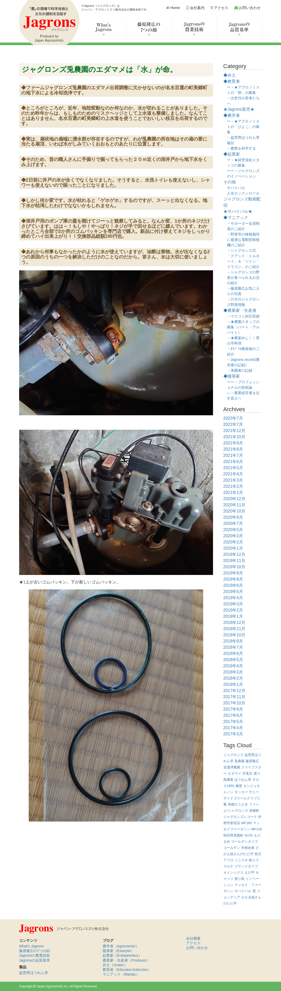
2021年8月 (233, 449)
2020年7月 (233, 523)
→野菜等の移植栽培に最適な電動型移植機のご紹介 (243, 239)
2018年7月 (233, 647)
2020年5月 (233, 529)
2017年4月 (233, 728)
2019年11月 (234, 560)
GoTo (249, 835)
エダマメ (234, 773)
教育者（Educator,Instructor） (127, 970)
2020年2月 (233, 542)
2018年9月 (233, 641)
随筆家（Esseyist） (118, 951)
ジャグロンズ (233, 755)
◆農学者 (231, 115)
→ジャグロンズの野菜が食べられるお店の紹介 (243, 277)
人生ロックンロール (243, 193)
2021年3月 (233, 480)
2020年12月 (234, 499)
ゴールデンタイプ (244, 841)
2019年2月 (233, 610)
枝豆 (258, 854)
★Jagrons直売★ (239, 109)
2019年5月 (233, 591)
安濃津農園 (231, 767)
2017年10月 (234, 703)
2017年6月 (233, 715)
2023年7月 (233, 418)
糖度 (239, 786)
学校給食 (248, 848)
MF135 (256, 829)
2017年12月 (234, 690)
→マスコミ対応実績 (243, 316)
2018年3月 (233, 672)
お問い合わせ (247, 8)
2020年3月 (233, 536)
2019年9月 (233, 573)
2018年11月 (234, 629)
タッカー (241, 792)
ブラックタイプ (246, 866)
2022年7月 (233, 424)
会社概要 (193, 938)
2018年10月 (234, 635)
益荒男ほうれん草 (33, 973)
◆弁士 (229, 75)
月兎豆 (247, 773)
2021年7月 (233, 455)
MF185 (246, 823)
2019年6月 (233, 585)
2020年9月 (233, 517)
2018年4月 (233, 666)
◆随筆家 (231, 376)
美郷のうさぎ (238, 804)
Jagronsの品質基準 (34, 960)
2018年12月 (234, 622)
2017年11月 (234, 697)
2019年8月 (233, 579)
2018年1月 (233, 684)
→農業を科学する (241, 148)
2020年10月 (234, 511)
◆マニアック (235, 217)
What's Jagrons (31, 946)
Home (173, 8)
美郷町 (254, 811)
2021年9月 (233, 443)
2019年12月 (234, 554)
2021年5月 (233, 468)
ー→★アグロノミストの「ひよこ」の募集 (243, 126)
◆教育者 (231, 81)
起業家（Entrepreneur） (122, 955)
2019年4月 (233, 598)
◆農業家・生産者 (239, 310)
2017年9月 (233, 709)
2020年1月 (233, 548)
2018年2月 (233, 678)
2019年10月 (234, 567)
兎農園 (239, 761)
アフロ (228, 860)
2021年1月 (233, 492)
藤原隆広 (252, 761)
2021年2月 (233, 486)
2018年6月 (233, 653)
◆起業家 (231, 154)
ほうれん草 (242, 780)
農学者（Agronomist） (121, 946)
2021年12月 (234, 430)
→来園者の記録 (239, 370)
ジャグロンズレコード (240, 817)
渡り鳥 (239, 879)
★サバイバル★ (237, 211)
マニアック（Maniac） (121, 974)
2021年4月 (233, 474)
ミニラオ (241, 860)
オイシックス (233, 872)
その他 (229, 182)
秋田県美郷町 (233, 835)
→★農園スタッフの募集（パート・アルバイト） (243, 327)
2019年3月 (233, 604)
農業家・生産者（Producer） (126, 960)
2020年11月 (234, 505)
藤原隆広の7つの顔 (34, 951)
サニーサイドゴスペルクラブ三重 (241, 798)
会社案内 (195, 8)
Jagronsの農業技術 (34, 955)
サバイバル (236, 188)
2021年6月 (233, 461)
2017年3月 (233, 734)
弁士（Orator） (115, 965)
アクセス (219, 8)
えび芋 (250, 872)
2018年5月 (233, 659)
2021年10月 (234, 437)
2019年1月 (233, 616)
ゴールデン (231, 848)
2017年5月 (233, 721)
